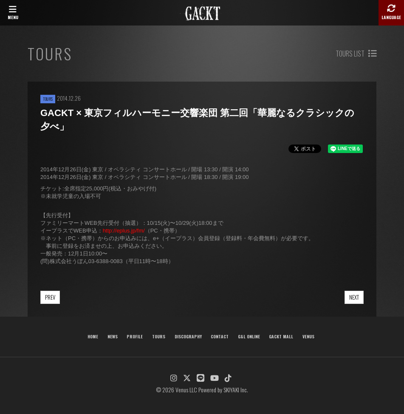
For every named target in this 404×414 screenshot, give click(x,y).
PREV (50, 297)
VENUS (308, 336)
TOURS (158, 336)
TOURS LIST (356, 53)
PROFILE (135, 336)
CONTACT (220, 336)
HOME (93, 336)
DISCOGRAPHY (188, 336)
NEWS (112, 336)
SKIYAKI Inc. (235, 389)
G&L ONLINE (249, 336)
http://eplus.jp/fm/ (124, 230)
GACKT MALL (281, 336)
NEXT (354, 297)
